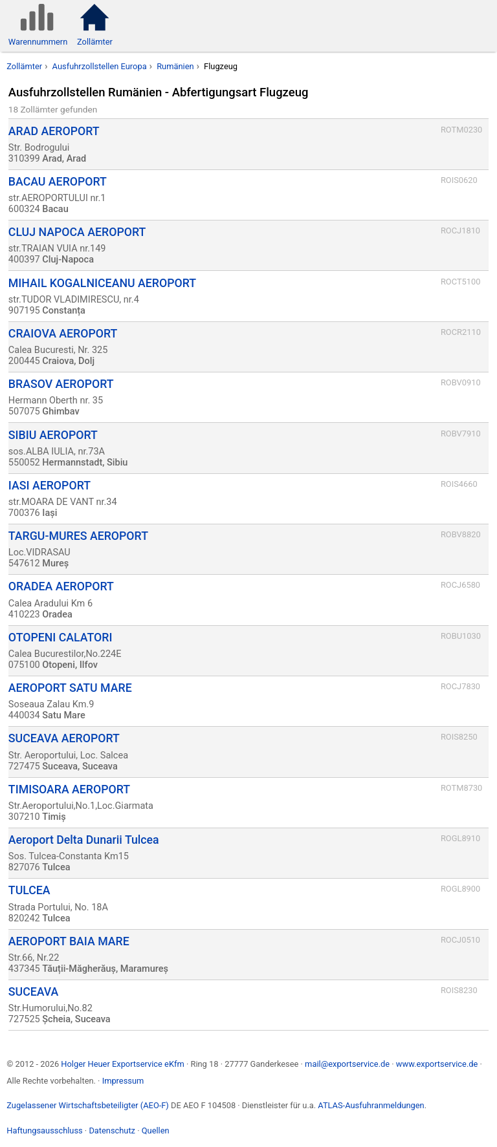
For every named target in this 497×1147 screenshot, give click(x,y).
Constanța (63, 310)
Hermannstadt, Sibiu (84, 462)
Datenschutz (112, 1130)
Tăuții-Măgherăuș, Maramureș (105, 968)
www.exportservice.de (437, 1064)
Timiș (53, 816)
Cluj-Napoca (68, 259)
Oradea (57, 614)
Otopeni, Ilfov (70, 664)
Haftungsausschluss (44, 1130)
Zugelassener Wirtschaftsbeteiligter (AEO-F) (87, 1105)
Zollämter (24, 66)
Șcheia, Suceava (76, 1019)
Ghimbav (60, 411)
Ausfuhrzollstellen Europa (99, 66)
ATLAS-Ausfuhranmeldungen (371, 1105)
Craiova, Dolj (68, 361)
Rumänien (175, 66)
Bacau (55, 209)
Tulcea (56, 867)
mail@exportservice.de (347, 1064)
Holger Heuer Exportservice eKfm (122, 1064)
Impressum (123, 1081)
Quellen (156, 1130)
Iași (49, 513)
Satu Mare (63, 715)
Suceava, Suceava (79, 766)
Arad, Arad (64, 158)
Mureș (55, 563)
